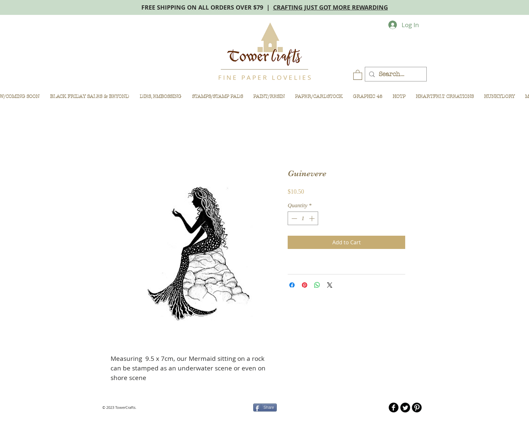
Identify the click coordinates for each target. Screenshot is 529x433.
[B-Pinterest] (417, 407)
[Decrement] (294, 218)
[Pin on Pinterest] (305, 285)
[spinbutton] (303, 218)
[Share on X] (330, 285)
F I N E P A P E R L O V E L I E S (264, 77)
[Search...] (395, 74)
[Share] (265, 407)
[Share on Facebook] (292, 285)
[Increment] (312, 218)
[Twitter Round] (405, 407)
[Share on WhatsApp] (317, 285)
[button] (357, 74)
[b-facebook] (394, 407)
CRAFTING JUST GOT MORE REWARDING (330, 7)
